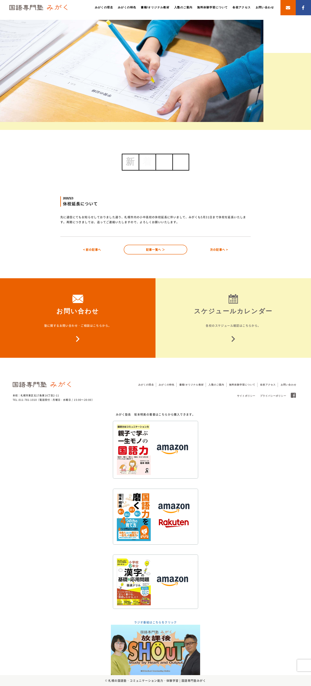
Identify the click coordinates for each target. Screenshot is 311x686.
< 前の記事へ (92, 249)
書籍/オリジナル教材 (155, 7)
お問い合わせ (265, 7)
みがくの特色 (127, 7)
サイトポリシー (246, 395)
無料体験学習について (212, 7)
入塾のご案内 (183, 7)
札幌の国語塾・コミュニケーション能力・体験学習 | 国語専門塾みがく (157, 680)
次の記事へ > (219, 249)
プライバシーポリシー (273, 395)
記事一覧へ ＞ (155, 249)
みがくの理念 (104, 7)
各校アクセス (241, 7)
